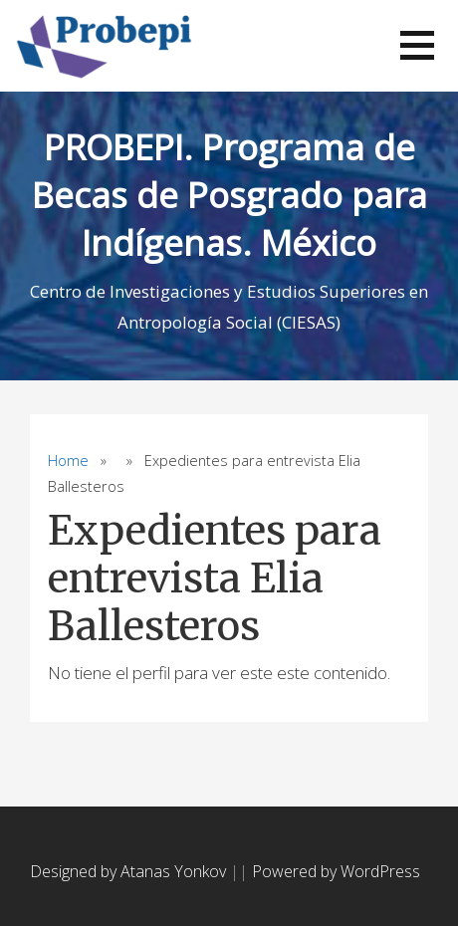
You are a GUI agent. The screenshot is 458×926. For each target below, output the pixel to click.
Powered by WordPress (336, 871)
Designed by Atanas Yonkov (130, 871)
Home (68, 460)
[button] (417, 45)
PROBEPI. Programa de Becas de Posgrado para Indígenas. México (229, 194)
